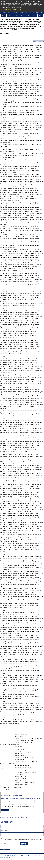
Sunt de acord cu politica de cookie (12, 9)
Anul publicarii (24, 12)
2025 (9, 15)
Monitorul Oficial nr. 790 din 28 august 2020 (15, 35)
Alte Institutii (36, 816)
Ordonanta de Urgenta (27, 816)
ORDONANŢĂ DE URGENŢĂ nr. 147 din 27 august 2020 (13, 817)
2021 (34, 15)
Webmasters (4, 857)
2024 (16, 15)
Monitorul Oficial (7, 816)
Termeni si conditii (32, 855)
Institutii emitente (34, 12)
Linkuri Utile (24, 855)
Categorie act (15, 12)
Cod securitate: (5, 843)
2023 (22, 15)
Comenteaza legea (38, 41)
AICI (2, 7)
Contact (9, 857)
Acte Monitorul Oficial (16, 816)
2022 (28, 15)
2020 (40, 15)
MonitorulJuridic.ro (16, 855)
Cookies (39, 855)
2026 (3, 15)
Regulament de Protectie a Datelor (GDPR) (30, 1)
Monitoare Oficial (5, 12)
